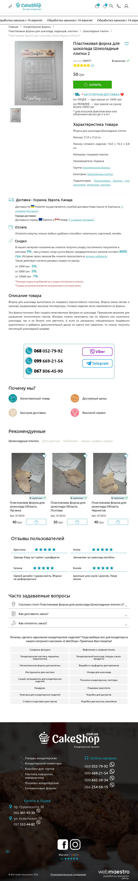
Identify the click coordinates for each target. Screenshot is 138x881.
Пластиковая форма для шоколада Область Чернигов (109, 506)
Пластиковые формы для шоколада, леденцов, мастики (43, 31)
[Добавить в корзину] (36, 522)
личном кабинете (96, 256)
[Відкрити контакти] (118, 6)
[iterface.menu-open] (10, 6)
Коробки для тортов (39, 768)
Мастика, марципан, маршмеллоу (39, 775)
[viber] (112, 778)
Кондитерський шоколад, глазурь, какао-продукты (99, 657)
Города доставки (25, 215)
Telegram (97, 363)
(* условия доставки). (81, 219)
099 (96, 773)
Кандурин (40, 687)
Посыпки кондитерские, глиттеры (99, 679)
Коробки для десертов (98, 694)
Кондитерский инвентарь (43, 763)
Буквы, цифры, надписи (98, 441)
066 (96, 787)
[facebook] (63, 844)
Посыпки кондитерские (42, 783)
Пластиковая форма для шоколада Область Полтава (68, 506)
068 (96, 766)
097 (24, 824)
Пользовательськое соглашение (68, 874)
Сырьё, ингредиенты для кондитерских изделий (40, 680)
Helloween (70, 441)
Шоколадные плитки (95, 31)
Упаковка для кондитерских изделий (40, 694)
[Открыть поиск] (111, 6)
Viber (97, 351)
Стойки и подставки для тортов (40, 701)
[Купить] (92, 85)
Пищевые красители (98, 687)
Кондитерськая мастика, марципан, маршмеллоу (40, 657)
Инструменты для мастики (39, 672)
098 (96, 780)
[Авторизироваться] (126, 6)
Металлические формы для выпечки (40, 665)
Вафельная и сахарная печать (99, 649)
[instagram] (75, 844)
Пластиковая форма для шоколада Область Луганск (27, 506)
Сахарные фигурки (40, 649)
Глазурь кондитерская (41, 758)
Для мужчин (51, 441)
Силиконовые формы (40, 788)
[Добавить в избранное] (44, 456)
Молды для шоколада (99, 672)
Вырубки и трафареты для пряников (99, 665)
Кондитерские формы (37, 26)
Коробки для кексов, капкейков (99, 701)
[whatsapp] (112, 764)
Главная (13, 26)
